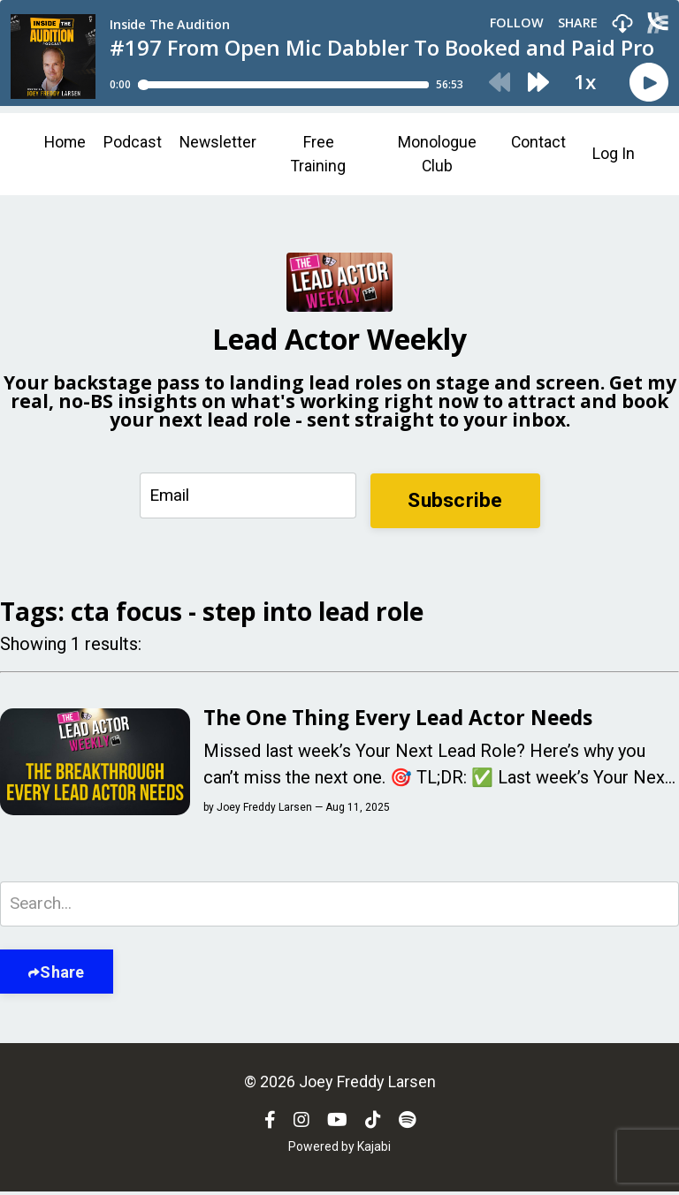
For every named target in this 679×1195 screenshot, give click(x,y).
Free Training (321, 154)
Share (62, 975)
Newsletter (220, 142)
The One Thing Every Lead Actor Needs (407, 719)
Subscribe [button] (453, 500)
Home (66, 142)
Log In (613, 155)
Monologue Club (437, 154)
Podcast (134, 142)
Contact (538, 142)
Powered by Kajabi (339, 1150)
